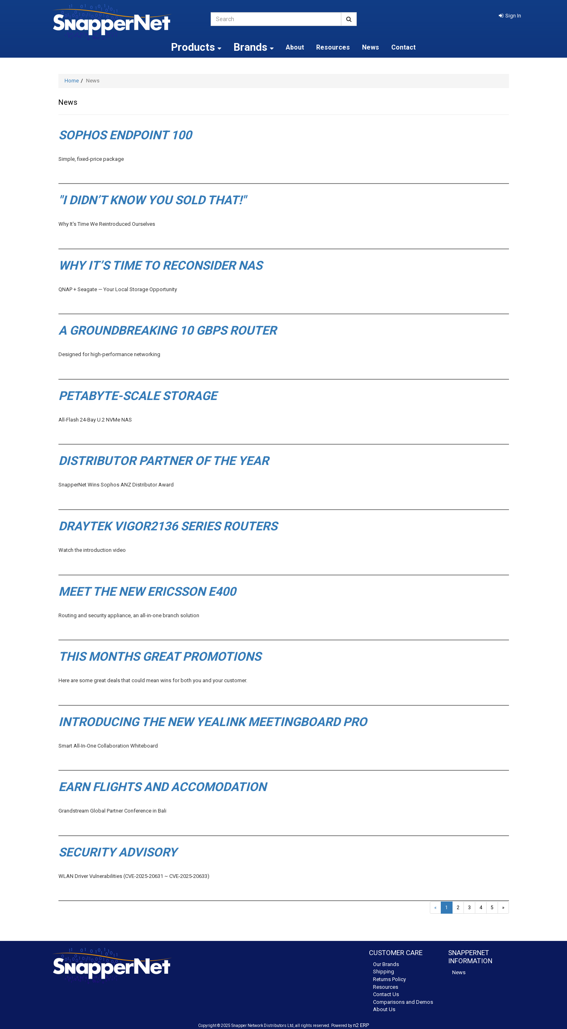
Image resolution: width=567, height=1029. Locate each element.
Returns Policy (389, 979)
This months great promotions (159, 656)
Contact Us (386, 994)
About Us (384, 1009)
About (295, 47)
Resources (333, 47)
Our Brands (386, 964)
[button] (510, 16)
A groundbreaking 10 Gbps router (167, 330)
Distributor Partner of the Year (163, 461)
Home (72, 81)
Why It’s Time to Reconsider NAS (160, 265)
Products (196, 47)
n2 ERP (361, 1025)
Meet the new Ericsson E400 (147, 591)
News (370, 47)
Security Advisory (117, 852)
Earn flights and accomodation (162, 787)
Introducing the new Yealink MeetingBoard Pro (212, 722)
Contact (403, 47)
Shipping (383, 971)
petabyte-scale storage (137, 396)
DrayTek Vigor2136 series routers (167, 526)
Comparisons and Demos (403, 1002)
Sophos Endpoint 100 (125, 135)
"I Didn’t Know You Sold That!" (152, 200)
